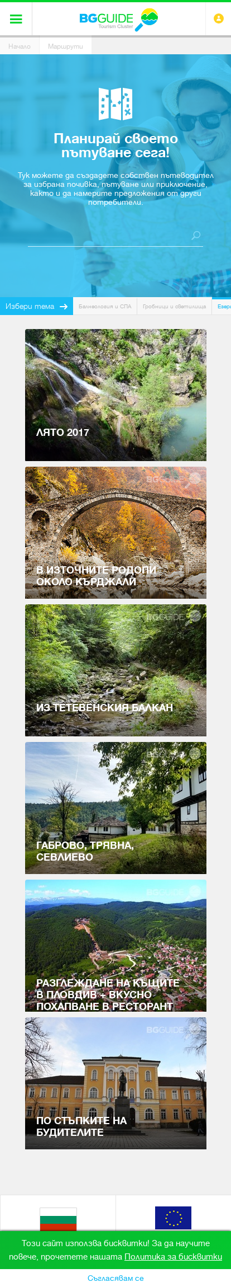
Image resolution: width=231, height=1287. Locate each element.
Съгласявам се (116, 1278)
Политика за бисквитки (173, 1257)
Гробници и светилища (174, 306)
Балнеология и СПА (105, 306)
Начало (19, 46)
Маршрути (65, 46)
